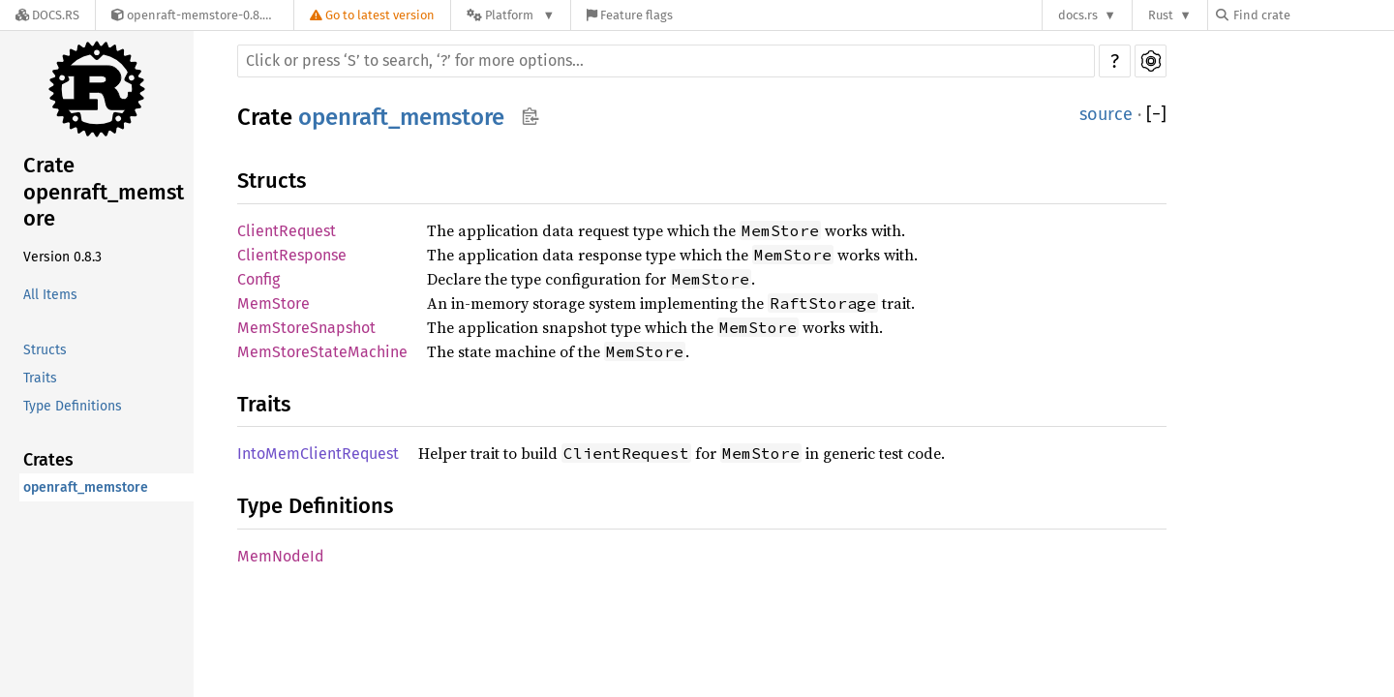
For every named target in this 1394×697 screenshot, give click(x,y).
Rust (1160, 15)
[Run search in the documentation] (666, 61)
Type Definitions (72, 406)
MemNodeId (280, 556)
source (1106, 114)
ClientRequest (286, 231)
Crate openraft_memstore (103, 191)
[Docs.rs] (47, 15)
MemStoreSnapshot (306, 327)
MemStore (273, 303)
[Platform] (510, 15)
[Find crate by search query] (1312, 15)
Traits (40, 378)
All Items (50, 295)
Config (258, 279)
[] (1156, 115)
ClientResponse (292, 255)
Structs (45, 350)
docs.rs (1078, 15)
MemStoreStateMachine (322, 352)
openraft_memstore (85, 487)
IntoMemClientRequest (318, 453)
